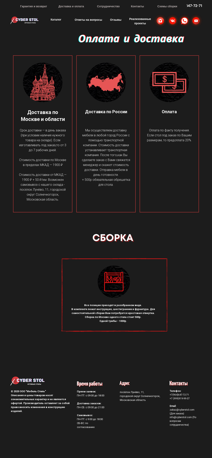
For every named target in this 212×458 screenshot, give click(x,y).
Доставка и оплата (71, 6)
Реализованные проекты (140, 21)
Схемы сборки (167, 6)
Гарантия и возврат (33, 6)
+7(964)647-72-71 (179, 394)
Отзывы (115, 19)
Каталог (56, 19)
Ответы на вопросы (88, 19)
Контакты (137, 6)
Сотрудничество (108, 6)
